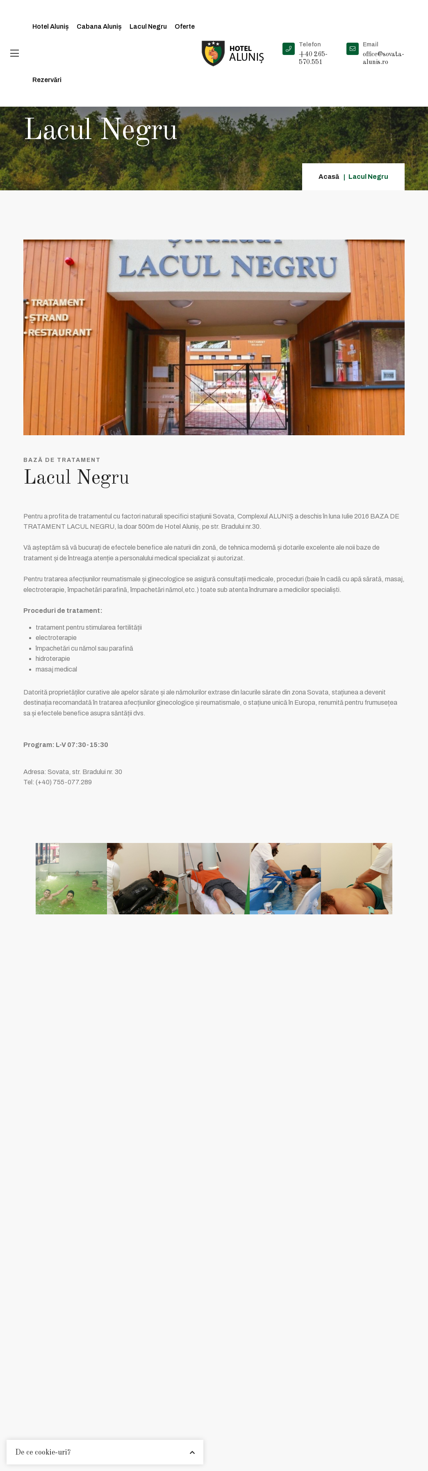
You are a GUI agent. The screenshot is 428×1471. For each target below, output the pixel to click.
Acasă (329, 176)
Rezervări (46, 79)
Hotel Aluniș (50, 26)
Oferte (185, 26)
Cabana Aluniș (99, 26)
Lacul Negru (148, 26)
